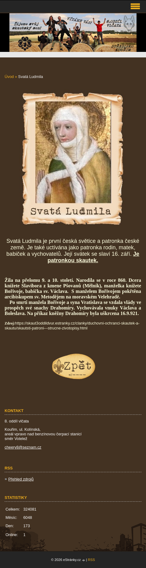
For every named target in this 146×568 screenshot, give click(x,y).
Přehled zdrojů (21, 479)
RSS (91, 560)
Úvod (9, 76)
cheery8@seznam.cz (23, 447)
